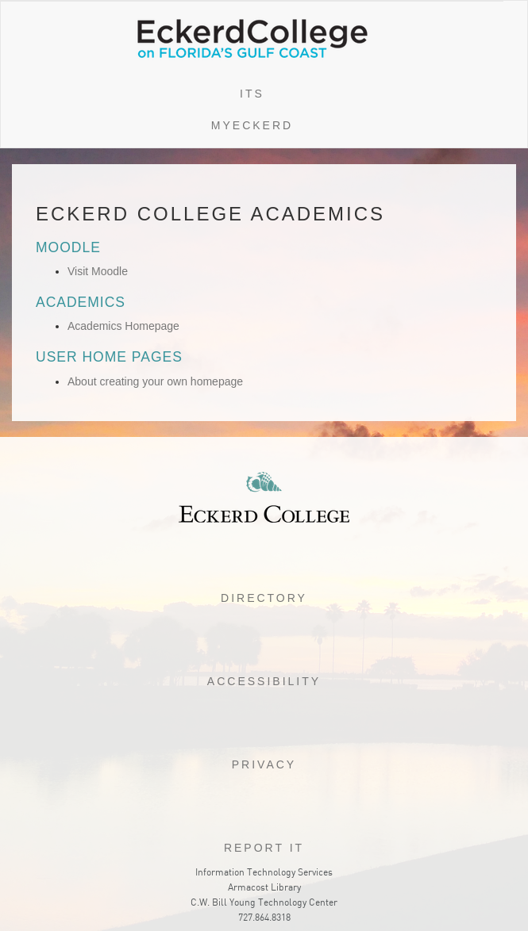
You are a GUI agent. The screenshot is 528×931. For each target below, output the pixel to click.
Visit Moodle (97, 271)
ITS (252, 93)
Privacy (264, 764)
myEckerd (252, 125)
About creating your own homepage (155, 381)
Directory (264, 598)
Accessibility (264, 681)
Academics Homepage (123, 326)
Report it (264, 847)
